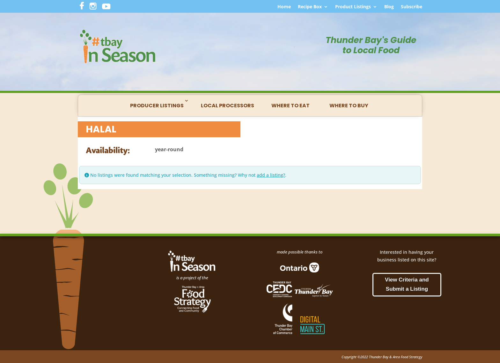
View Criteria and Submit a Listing (407, 284)
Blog (389, 7)
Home (284, 7)
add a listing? (271, 175)
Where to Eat (290, 105)
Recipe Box (310, 7)
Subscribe (411, 7)
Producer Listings (157, 105)
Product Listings (353, 7)
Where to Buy (348, 105)
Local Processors (227, 105)
